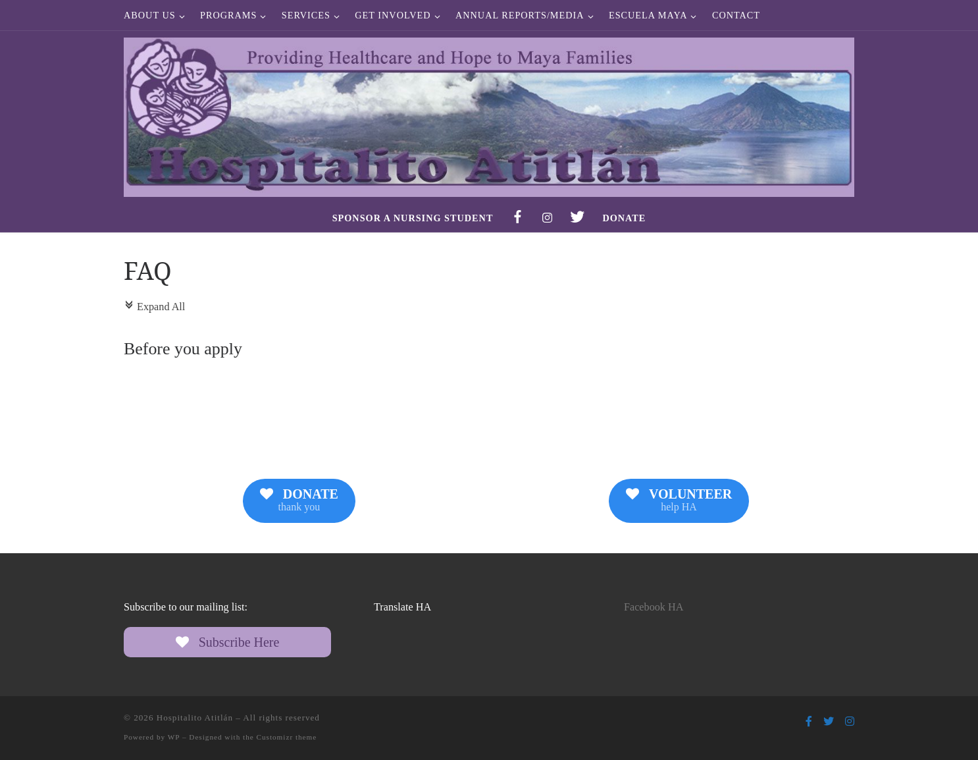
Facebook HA (653, 607)
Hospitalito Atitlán (195, 717)
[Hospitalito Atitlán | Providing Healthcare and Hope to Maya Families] (489, 114)
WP (174, 737)
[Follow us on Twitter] (828, 721)
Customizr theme (287, 737)
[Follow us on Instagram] (849, 721)
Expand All (154, 307)
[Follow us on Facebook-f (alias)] (809, 721)
